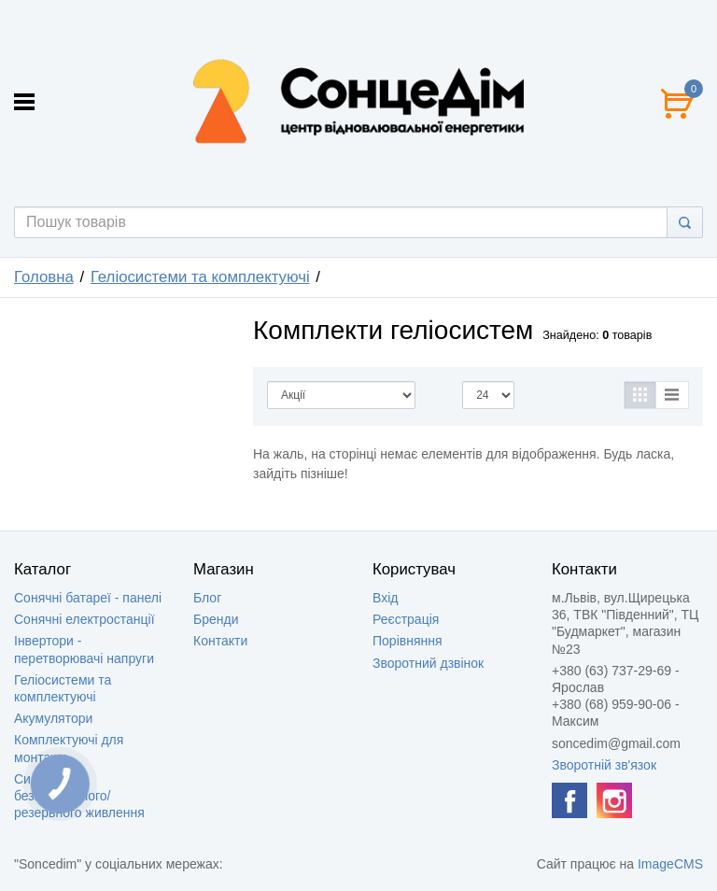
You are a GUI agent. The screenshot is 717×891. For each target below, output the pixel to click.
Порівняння (408, 640)
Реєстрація (406, 619)
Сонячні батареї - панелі (88, 597)
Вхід (385, 597)
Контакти (220, 640)
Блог (207, 597)
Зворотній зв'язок (604, 764)
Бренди (215, 619)
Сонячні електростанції (84, 619)
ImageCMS (670, 863)
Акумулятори (53, 718)
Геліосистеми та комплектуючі (200, 277)
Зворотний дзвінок (428, 663)
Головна (44, 277)
